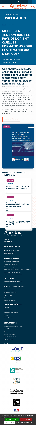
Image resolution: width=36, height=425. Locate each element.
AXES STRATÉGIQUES (11, 258)
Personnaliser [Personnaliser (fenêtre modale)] (9, 422)
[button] (33, 6)
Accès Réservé (13, 2)
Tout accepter (12, 419)
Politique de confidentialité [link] (24, 422)
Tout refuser (26, 419)
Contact (3, 2)
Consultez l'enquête (11, 119)
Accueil (4, 24)
